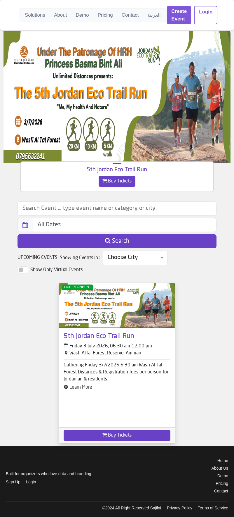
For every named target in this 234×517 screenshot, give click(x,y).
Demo (82, 15)
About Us (219, 468)
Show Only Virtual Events (56, 270)
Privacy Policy (179, 508)
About (60, 15)
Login (205, 12)
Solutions (35, 15)
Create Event (179, 15)
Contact (130, 15)
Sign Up (13, 482)
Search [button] (117, 241)
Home (222, 460)
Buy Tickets (117, 181)
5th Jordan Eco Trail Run (117, 170)
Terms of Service (213, 508)
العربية (154, 15)
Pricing (105, 15)
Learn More (78, 387)
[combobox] (135, 258)
